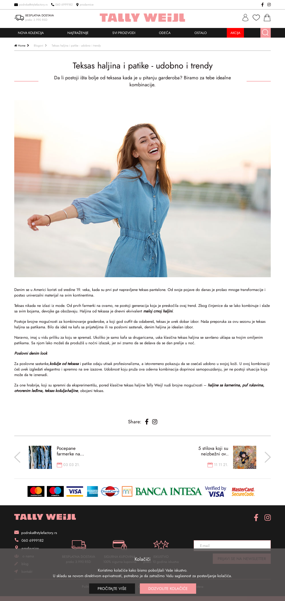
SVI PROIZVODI (123, 32)
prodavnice (84, 4)
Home (21, 45)
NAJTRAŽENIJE (78, 32)
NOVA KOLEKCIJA (31, 32)
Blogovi (38, 45)
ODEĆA (165, 32)
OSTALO (200, 32)
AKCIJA (235, 32)
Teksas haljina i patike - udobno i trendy (76, 45)
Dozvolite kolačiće (168, 588)
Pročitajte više (112, 588)
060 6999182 (62, 4)
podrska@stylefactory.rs (31, 4)
